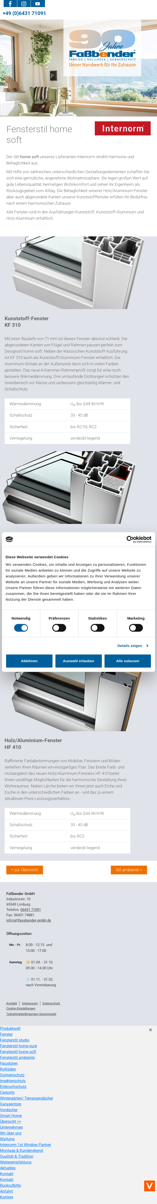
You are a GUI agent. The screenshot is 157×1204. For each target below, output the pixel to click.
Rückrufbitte (10, 1185)
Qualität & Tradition (16, 1156)
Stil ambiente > (129, 869)
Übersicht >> (10, 1121)
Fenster (6, 1034)
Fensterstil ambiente (17, 1057)
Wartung (7, 1139)
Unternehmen (11, 1127)
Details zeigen (129, 646)
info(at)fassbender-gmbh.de (28, 920)
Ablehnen (29, 661)
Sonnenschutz (12, 1075)
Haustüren (9, 1063)
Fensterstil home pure (18, 1046)
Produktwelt (10, 1028)
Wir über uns (10, 1133)
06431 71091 (30, 910)
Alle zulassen (127, 661)
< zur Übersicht (24, 869)
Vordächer (8, 1110)
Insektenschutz (13, 1081)
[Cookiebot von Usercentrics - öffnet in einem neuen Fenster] (130, 539)
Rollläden (8, 1069)
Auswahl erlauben (78, 661)
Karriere (6, 1197)
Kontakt (6, 1174)
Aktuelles (8, 1168)
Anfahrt (6, 1191)
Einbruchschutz (13, 1086)
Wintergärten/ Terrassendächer (26, 1098)
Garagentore (10, 1104)
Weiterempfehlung (15, 1162)
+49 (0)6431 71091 (24, 13)
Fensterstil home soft (18, 1051)
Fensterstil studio (14, 1040)
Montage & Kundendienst (21, 1150)
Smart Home (11, 1115)
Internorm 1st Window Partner (25, 1144)
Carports (7, 1092)
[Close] (150, 1030)
